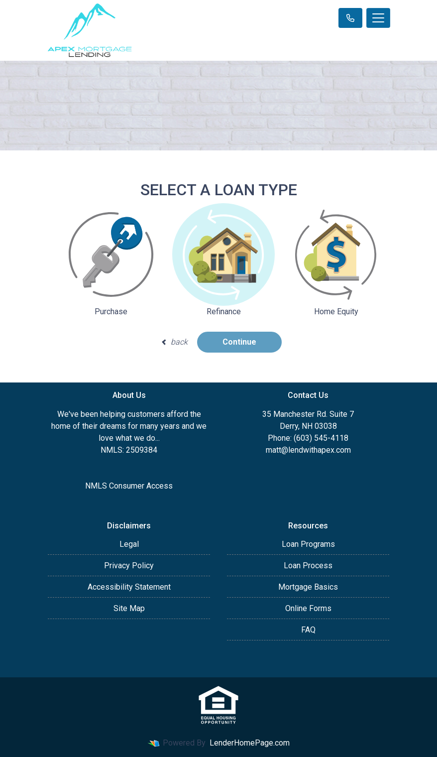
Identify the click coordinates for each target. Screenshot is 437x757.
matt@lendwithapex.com (308, 450)
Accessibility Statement (129, 587)
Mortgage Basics (308, 587)
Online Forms (308, 608)
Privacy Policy (129, 565)
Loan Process (308, 565)
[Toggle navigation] (378, 18)
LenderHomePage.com (250, 743)
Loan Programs (308, 544)
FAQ (308, 629)
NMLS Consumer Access (129, 486)
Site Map (129, 608)
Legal (129, 544)
